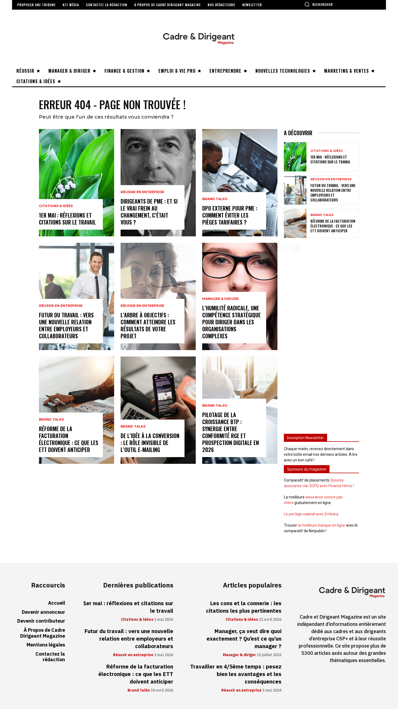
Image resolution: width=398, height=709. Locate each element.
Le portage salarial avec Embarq (311, 514)
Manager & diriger (220, 298)
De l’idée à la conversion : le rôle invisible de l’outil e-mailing (150, 443)
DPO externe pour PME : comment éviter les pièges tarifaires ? (229, 215)
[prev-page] (287, 248)
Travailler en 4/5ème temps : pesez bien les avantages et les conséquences (235, 674)
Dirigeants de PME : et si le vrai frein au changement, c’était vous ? (149, 211)
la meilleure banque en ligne (321, 525)
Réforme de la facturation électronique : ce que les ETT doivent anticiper (68, 439)
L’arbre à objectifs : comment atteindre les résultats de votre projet (148, 325)
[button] (318, 4)
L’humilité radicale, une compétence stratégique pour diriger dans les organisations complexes (231, 322)
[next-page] (295, 248)
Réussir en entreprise (60, 305)
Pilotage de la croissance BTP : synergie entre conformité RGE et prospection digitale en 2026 (230, 432)
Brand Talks (51, 419)
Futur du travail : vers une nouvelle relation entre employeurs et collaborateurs (66, 325)
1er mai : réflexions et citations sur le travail (67, 218)
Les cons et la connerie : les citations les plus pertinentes (243, 607)
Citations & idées (56, 206)
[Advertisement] (321, 340)
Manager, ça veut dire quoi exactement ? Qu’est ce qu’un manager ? (244, 638)
